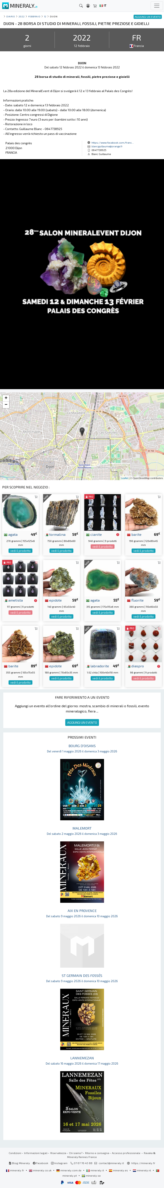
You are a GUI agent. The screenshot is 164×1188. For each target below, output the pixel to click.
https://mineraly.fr (143, 1163)
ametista (13, 600)
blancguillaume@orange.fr (107, 146)
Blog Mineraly (19, 1163)
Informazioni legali (36, 1152)
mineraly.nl (142, 1170)
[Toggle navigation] (157, 5)
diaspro (135, 666)
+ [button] (6, 398)
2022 (22, 16)
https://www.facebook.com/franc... (113, 142)
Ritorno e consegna (97, 1152)
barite (134, 534)
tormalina (55, 534)
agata (11, 534)
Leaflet (124, 478)
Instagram (59, 1163)
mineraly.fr (15, 1170)
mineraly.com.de (69, 1170)
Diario (10, 16)
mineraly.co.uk (40, 1170)
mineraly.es (119, 1170)
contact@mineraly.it (111, 1163)
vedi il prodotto (20, 550)
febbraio (34, 16)
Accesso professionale (126, 1152)
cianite (94, 534)
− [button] (6, 405)
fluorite (135, 600)
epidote (53, 600)
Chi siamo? (75, 1152)
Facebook (40, 1163)
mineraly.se (91, 1175)
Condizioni (15, 1152)
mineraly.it (95, 1170)
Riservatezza (58, 1152)
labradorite (97, 666)
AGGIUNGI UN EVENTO (82, 722)
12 (45, 16)
